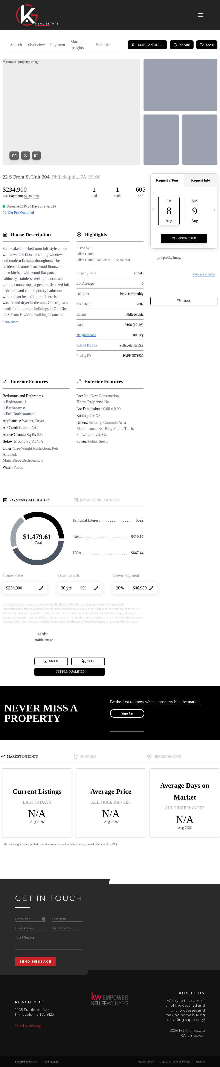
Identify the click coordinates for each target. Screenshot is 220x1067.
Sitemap (200, 1061)
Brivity (33, 1061)
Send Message (35, 961)
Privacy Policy (146, 1061)
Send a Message (29, 1026)
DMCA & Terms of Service (174, 1061)
